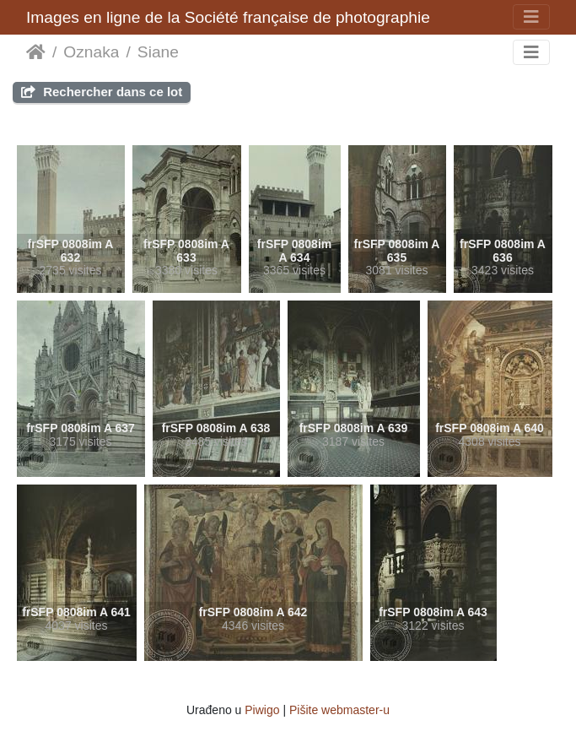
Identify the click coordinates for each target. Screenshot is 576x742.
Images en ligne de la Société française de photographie (228, 17)
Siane (158, 52)
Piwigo (262, 710)
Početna (36, 52)
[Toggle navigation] (531, 17)
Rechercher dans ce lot (101, 91)
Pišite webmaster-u (339, 710)
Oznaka (91, 52)
